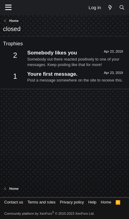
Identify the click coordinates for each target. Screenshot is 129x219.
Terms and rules (41, 202)
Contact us (13, 202)
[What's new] (110, 7)
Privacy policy (72, 202)
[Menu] (8, 7)
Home (106, 202)
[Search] (122, 7)
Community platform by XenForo (49, 213)
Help (92, 202)
